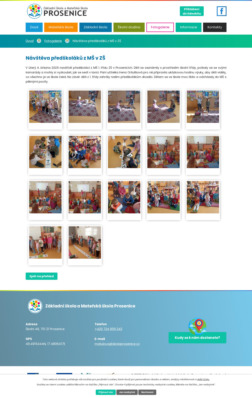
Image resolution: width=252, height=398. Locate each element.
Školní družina (129, 27)
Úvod (34, 27)
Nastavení (149, 392)
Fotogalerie (160, 27)
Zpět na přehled (42, 276)
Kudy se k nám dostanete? (194, 338)
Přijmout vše (103, 392)
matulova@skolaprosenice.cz (113, 344)
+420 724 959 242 (104, 329)
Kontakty (214, 27)
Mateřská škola (61, 27)
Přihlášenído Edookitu (192, 10)
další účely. (203, 379)
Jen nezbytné (127, 392)
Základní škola (95, 27)
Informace (188, 27)
